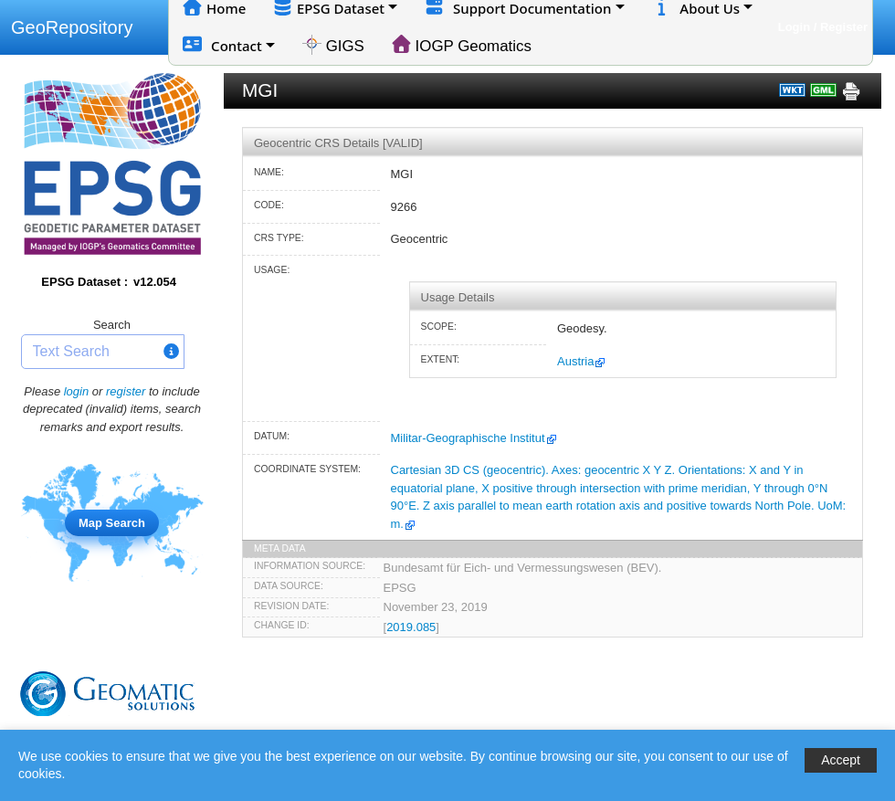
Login (794, 27)
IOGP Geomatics (462, 45)
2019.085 (411, 627)
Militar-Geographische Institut (468, 438)
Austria (575, 361)
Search (112, 325)
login (76, 391)
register (125, 391)
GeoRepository (71, 27)
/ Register (841, 27)
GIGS (333, 45)
